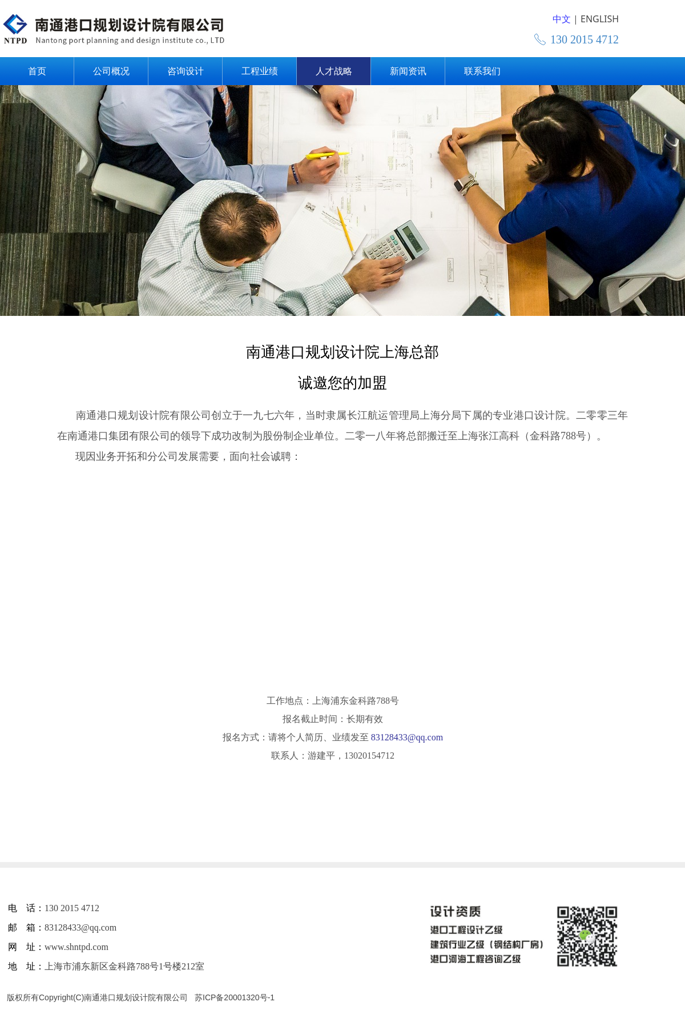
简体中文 (550, 19)
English (592, 19)
